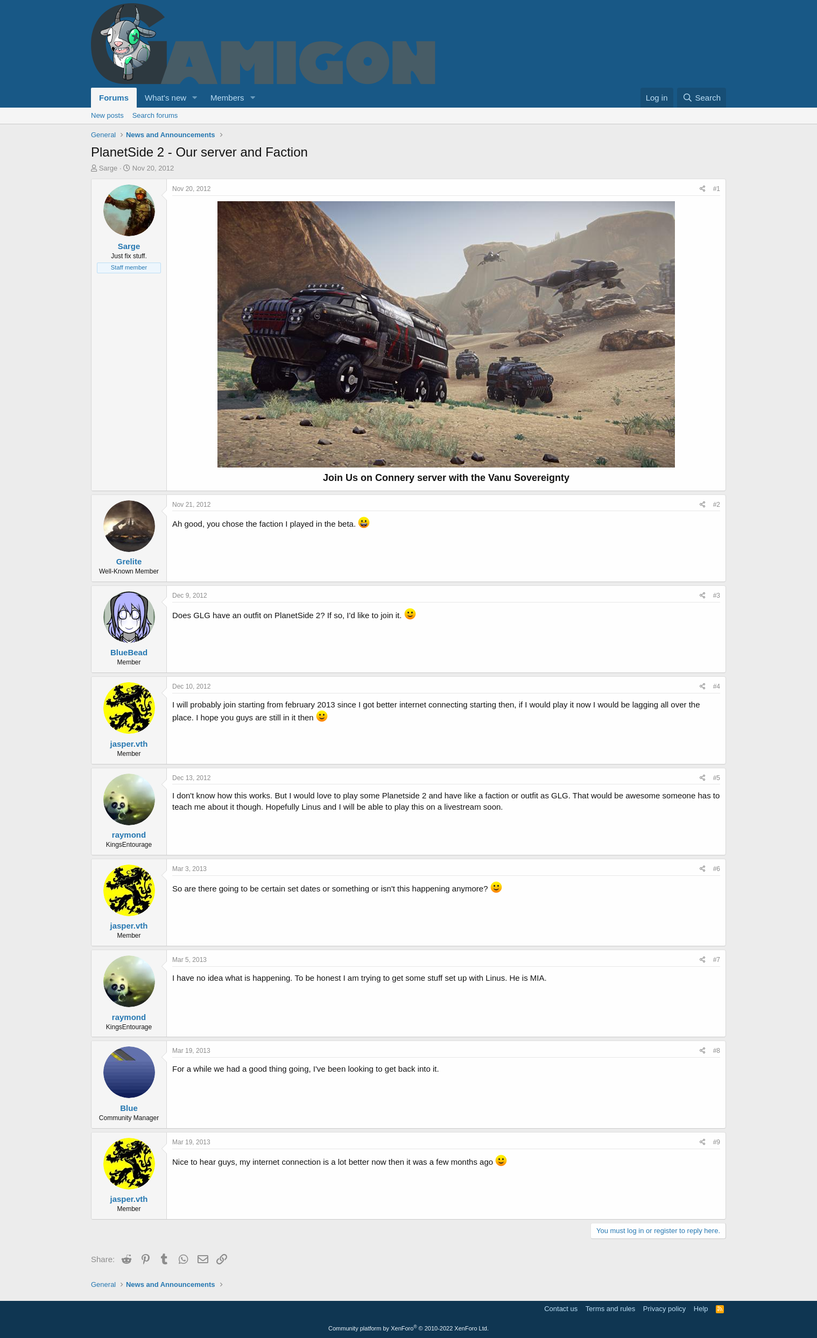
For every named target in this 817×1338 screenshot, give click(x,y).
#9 (716, 1142)
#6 (716, 869)
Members (227, 97)
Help (701, 1309)
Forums (114, 97)
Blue (129, 1108)
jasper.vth (128, 743)
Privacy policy (664, 1309)
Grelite (129, 561)
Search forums (155, 115)
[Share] (702, 189)
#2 (716, 504)
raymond (129, 834)
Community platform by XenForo (408, 1328)
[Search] (701, 98)
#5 (716, 778)
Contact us (560, 1309)
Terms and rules (610, 1309)
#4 (716, 686)
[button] (194, 98)
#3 (716, 595)
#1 (716, 189)
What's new (165, 97)
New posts (107, 115)
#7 (716, 960)
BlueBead (128, 652)
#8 (716, 1050)
